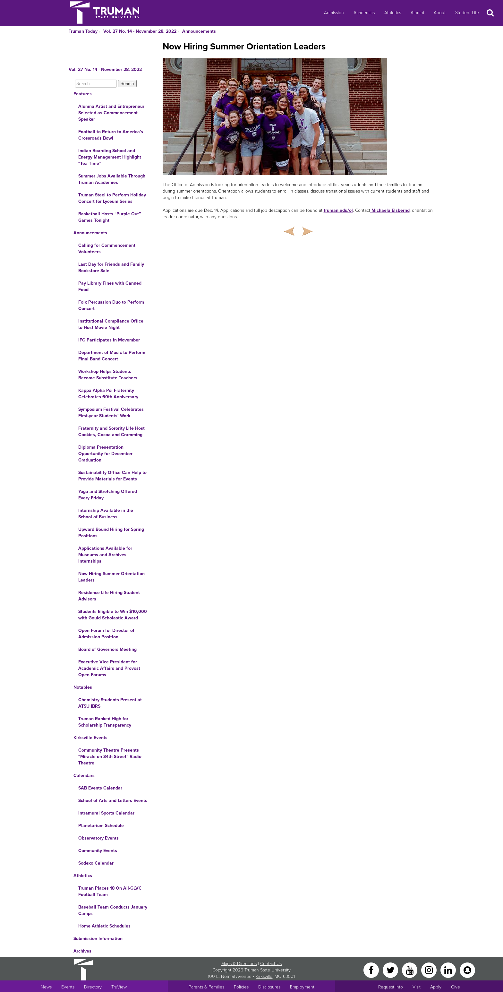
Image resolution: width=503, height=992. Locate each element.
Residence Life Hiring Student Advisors (109, 596)
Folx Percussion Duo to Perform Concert (111, 305)
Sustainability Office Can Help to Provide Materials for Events (112, 476)
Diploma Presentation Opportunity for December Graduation (105, 453)
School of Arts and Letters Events (112, 800)
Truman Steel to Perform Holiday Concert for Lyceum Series (112, 198)
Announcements (199, 31)
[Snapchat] (467, 969)
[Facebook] (371, 969)
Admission (334, 12)
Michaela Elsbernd (390, 210)
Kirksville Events (90, 737)
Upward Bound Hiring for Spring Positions (111, 533)
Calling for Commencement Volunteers (106, 248)
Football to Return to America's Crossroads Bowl (110, 135)
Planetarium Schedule (101, 825)
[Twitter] (391, 969)
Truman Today (83, 31)
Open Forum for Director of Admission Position (106, 634)
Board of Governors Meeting (107, 649)
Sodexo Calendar (96, 863)
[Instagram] (429, 969)
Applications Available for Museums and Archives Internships (105, 555)
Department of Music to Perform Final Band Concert (111, 356)
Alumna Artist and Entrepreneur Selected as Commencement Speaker (111, 113)
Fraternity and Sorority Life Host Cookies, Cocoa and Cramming (111, 431)
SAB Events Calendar (100, 788)
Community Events (97, 850)
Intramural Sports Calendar (106, 813)
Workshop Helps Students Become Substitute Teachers (107, 375)
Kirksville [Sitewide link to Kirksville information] (264, 976)
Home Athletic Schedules (104, 926)
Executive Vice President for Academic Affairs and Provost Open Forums (109, 668)
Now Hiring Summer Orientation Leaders (111, 577)
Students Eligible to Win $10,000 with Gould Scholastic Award (112, 615)
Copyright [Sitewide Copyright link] (221, 970)
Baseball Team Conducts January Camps (112, 910)
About (440, 12)
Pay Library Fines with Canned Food (109, 286)
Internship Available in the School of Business (105, 514)
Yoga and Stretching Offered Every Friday (107, 495)
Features (82, 94)
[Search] (96, 84)
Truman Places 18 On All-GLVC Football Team (110, 891)
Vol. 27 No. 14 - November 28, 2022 (139, 31)
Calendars (84, 775)
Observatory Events (98, 838)
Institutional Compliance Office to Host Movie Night (110, 324)
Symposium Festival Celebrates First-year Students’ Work (111, 412)
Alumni (417, 12)
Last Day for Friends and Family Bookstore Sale (111, 267)
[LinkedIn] (448, 969)
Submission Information (98, 938)
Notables (82, 687)
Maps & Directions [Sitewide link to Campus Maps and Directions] (239, 963)
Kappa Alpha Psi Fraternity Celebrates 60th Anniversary (108, 394)
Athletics (392, 12)
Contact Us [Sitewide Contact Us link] (271, 963)
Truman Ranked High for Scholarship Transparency (104, 722)
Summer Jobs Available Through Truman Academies (111, 179)
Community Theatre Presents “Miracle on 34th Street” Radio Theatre (109, 756)
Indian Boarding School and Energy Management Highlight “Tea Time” (109, 157)
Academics (364, 12)
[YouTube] (410, 969)
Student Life (467, 12)
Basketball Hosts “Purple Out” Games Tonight (109, 217)
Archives (82, 951)
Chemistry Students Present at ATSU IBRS (110, 703)
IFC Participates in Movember (109, 340)
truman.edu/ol (338, 210)
